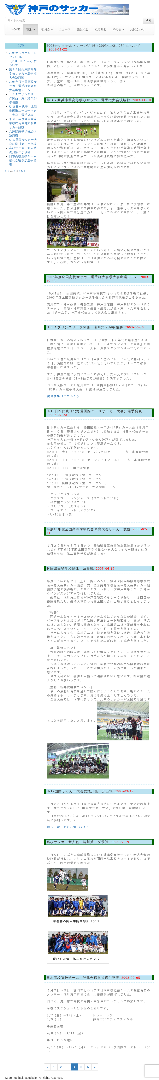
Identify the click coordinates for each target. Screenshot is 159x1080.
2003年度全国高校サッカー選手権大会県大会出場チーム (23, 86)
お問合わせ (137, 29)
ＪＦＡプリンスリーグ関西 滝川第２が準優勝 (22, 98)
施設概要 (82, 29)
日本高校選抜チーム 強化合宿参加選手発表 (24, 160)
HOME (15, 29)
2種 (21, 46)
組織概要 (100, 29)
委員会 (47, 29)
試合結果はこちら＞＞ (63, 396)
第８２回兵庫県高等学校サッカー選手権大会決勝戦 (22, 73)
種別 (30, 29)
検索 (148, 20)
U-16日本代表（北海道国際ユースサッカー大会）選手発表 (23, 111)
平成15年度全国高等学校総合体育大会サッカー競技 (23, 123)
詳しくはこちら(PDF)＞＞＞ (68, 827)
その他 (118, 29)
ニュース (65, 29)
